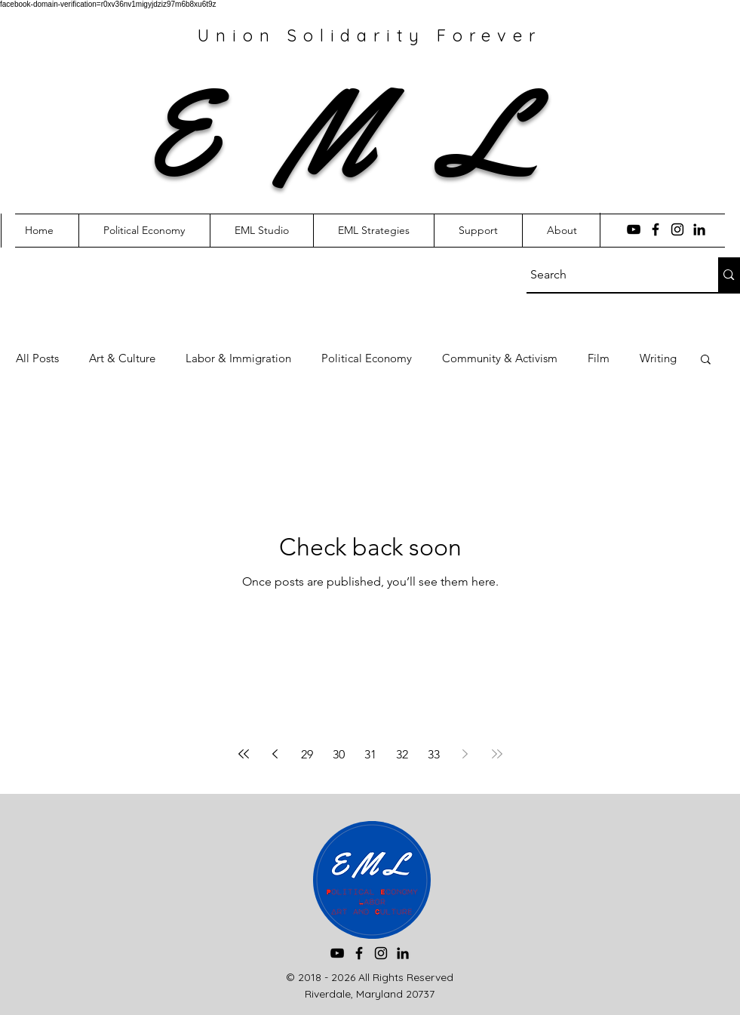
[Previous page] (275, 753)
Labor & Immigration (238, 358)
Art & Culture (122, 358)
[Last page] (497, 753)
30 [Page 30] (339, 754)
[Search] (608, 274)
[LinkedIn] (699, 229)
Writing (658, 358)
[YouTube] (633, 229)
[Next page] (465, 753)
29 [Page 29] (307, 754)
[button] (706, 360)
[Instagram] (677, 229)
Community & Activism (499, 358)
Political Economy (366, 358)
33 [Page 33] (434, 754)
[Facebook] (655, 229)
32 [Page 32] (402, 754)
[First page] (243, 753)
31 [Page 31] (370, 754)
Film (599, 358)
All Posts (37, 358)
